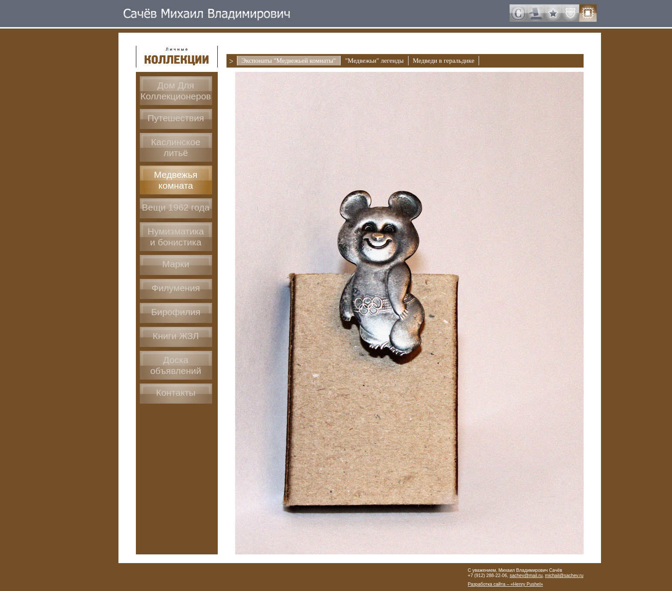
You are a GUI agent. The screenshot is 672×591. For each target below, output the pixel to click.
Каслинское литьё (175, 147)
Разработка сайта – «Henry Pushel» (505, 584)
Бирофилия (175, 312)
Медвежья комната (176, 180)
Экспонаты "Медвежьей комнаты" (289, 60)
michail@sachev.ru (564, 575)
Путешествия (176, 118)
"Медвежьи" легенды (374, 60)
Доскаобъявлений (175, 365)
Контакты (176, 392)
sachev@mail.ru (526, 575)
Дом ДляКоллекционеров (175, 90)
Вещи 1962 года (175, 207)
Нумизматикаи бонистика (176, 236)
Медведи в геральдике (443, 60)
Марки (175, 264)
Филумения (176, 288)
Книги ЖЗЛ (175, 336)
